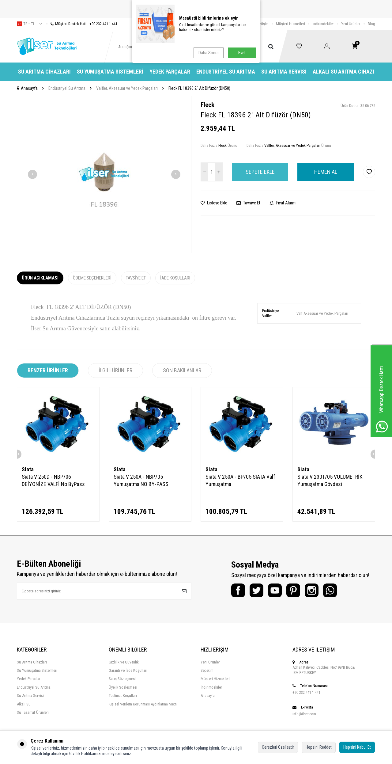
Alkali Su (24, 704)
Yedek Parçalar (169, 71)
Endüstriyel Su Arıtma (225, 71)
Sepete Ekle (260, 172)
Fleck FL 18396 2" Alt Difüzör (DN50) (199, 88)
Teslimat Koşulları (123, 695)
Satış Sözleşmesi (122, 678)
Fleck (207, 104)
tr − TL (29, 23)
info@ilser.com (304, 714)
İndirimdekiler (323, 23)
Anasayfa (27, 88)
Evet (242, 52)
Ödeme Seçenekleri (92, 278)
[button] (32, 174)
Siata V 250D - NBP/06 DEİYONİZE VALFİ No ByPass (53, 480)
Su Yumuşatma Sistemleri (110, 71)
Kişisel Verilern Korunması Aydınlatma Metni (143, 704)
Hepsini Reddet (319, 747)
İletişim (263, 23)
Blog (371, 23)
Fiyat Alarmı (283, 202)
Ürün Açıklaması (40, 278)
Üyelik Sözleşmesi (123, 687)
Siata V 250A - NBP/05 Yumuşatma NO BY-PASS (141, 480)
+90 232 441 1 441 (306, 692)
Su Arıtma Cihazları (44, 71)
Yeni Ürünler (350, 23)
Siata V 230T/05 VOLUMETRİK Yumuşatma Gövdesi (329, 480)
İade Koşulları (175, 278)
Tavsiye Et (248, 202)
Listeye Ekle (214, 202)
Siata (28, 469)
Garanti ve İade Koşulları (128, 670)
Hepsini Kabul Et (357, 747)
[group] (104, 174)
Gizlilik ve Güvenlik (124, 662)
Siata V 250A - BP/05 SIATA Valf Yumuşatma (240, 480)
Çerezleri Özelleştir (278, 747)
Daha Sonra (208, 52)
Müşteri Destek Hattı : (81, 23)
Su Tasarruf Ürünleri (33, 712)
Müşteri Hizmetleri (290, 23)
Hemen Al (325, 172)
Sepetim (207, 670)
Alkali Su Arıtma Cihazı (343, 71)
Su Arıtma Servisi (284, 71)
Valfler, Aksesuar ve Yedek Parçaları (127, 88)
